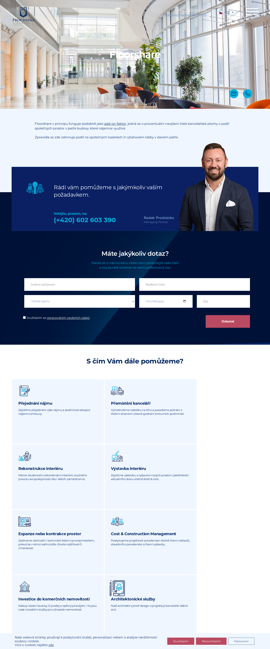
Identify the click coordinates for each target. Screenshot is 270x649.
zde (51, 645)
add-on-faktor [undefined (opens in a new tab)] (115, 124)
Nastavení (241, 641)
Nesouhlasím (209, 641)
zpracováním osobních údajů (68, 318)
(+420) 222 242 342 (192, 10)
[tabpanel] (135, 54)
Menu (251, 12)
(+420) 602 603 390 (85, 220)
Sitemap (182, 626)
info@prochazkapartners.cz (184, 15)
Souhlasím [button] (178, 641)
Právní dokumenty (206, 626)
